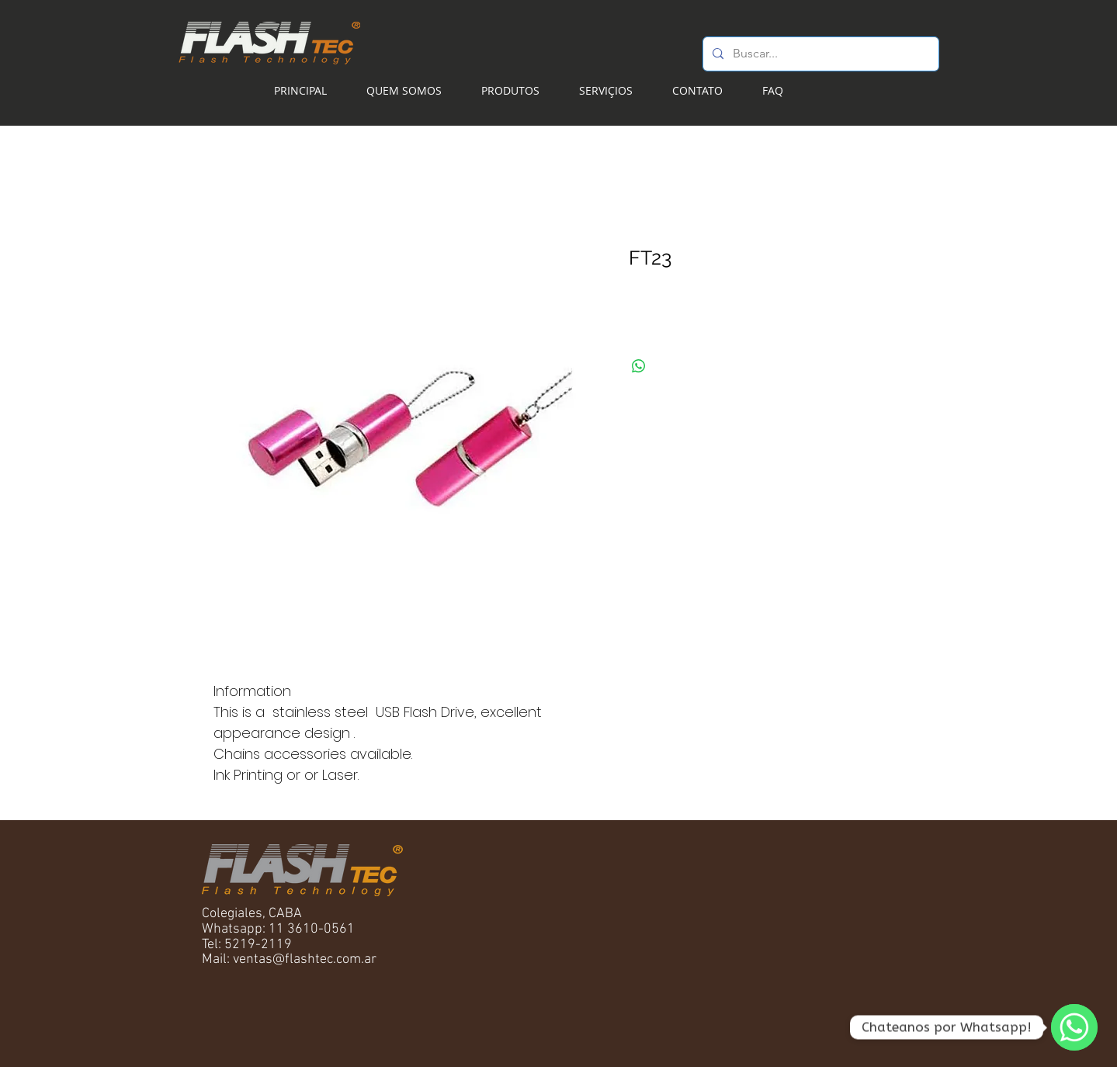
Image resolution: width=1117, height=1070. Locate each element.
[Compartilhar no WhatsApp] (639, 366)
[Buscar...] (819, 54)
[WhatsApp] (1074, 1027)
